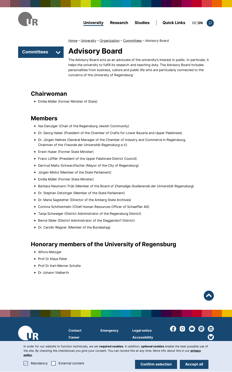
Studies (142, 22)
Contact (75, 330)
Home (72, 41)
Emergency (109, 330)
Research (119, 22)
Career (74, 337)
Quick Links (174, 22)
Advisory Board (157, 41)
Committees (132, 41)
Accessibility (142, 337)
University (93, 22)
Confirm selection (156, 364)
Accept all (194, 364)
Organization (110, 41)
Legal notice (142, 330)
